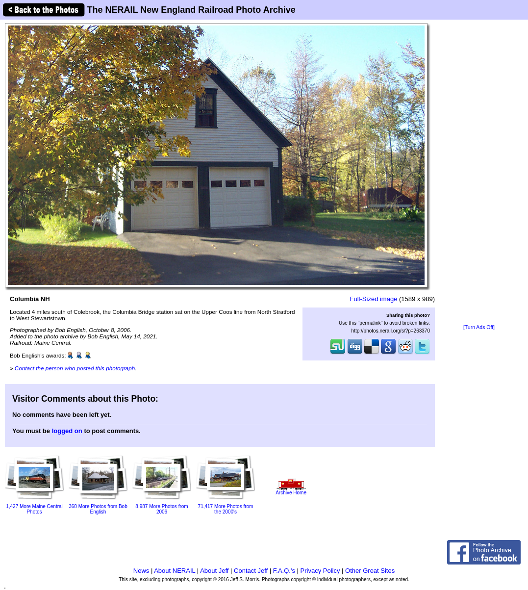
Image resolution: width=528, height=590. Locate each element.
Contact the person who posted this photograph (75, 368)
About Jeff (214, 570)
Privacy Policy (320, 570)
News (141, 570)
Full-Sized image (374, 299)
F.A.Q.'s (284, 570)
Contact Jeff (251, 570)
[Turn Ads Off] (479, 327)
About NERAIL (174, 570)
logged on (67, 431)
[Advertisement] (479, 173)
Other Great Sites (370, 570)
